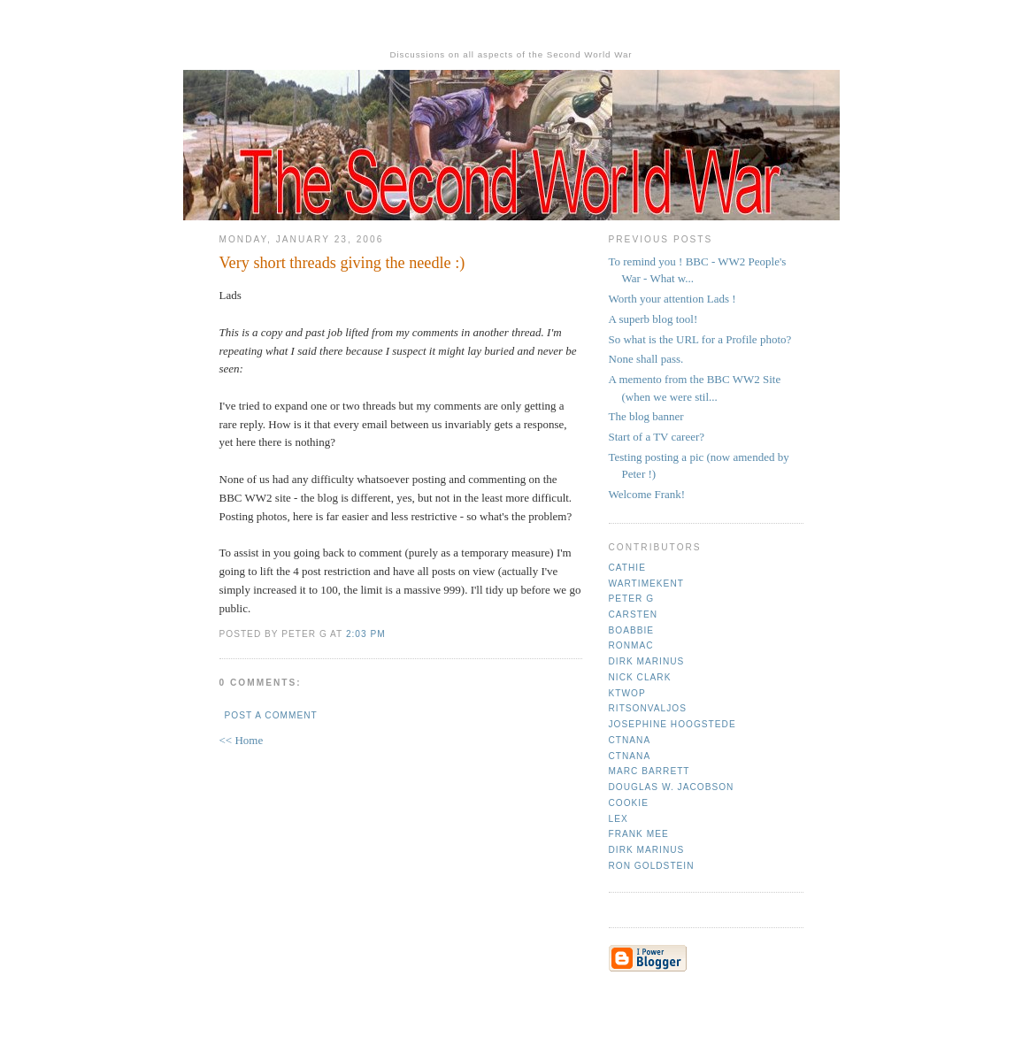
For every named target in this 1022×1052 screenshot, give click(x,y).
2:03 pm (366, 634)
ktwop (627, 693)
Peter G (632, 598)
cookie (629, 803)
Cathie (627, 567)
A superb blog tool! (653, 319)
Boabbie (632, 630)
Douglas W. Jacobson (671, 787)
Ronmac (631, 645)
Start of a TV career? (657, 436)
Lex (618, 819)
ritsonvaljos (648, 708)
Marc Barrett (649, 771)
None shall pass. (646, 358)
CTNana (630, 740)
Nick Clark (640, 677)
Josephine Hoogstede (672, 724)
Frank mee (639, 834)
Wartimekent (646, 583)
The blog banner (646, 416)
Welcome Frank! (647, 494)
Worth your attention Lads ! (672, 298)
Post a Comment (271, 715)
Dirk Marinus (647, 661)
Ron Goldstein (652, 866)
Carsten (633, 614)
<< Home (241, 740)
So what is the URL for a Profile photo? (700, 339)
